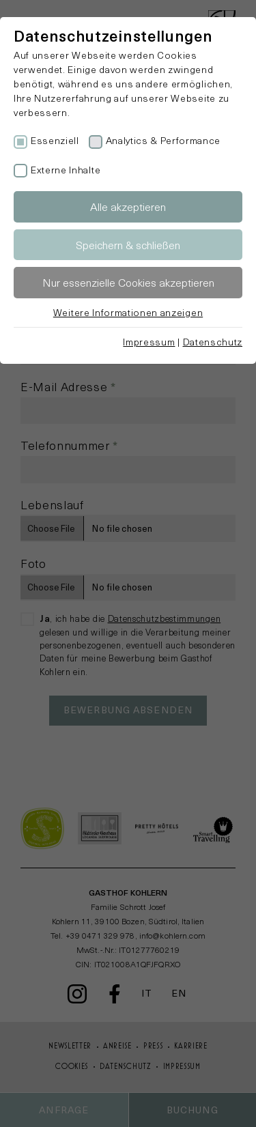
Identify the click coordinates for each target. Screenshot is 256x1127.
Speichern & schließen (128, 245)
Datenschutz (212, 341)
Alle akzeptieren (128, 206)
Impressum (149, 341)
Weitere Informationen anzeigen (128, 312)
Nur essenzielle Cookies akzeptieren (128, 282)
